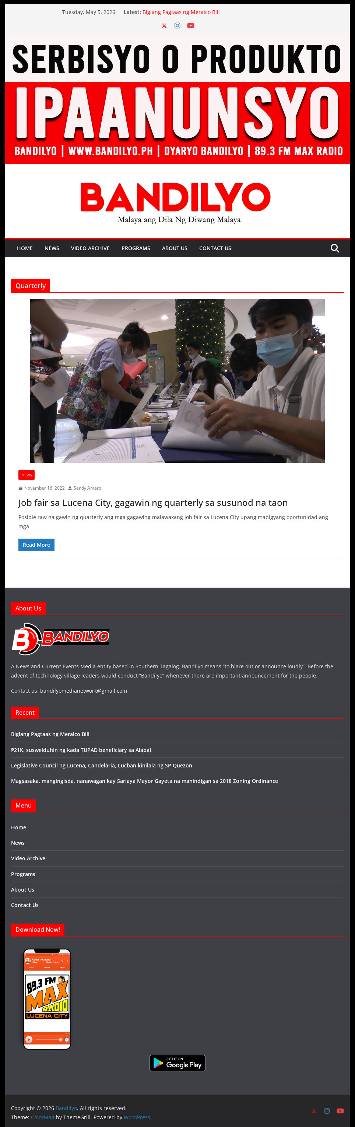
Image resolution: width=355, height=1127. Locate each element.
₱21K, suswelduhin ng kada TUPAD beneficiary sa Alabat (81, 749)
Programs (136, 248)
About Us (174, 248)
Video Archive (90, 248)
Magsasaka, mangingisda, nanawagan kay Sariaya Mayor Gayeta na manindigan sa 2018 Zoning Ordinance (144, 780)
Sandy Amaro (87, 488)
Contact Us (215, 248)
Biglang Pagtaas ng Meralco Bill (181, 11)
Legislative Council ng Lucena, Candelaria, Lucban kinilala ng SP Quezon (101, 765)
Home (25, 248)
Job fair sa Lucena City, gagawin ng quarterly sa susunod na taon (153, 502)
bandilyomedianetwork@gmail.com (83, 690)
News (52, 248)
